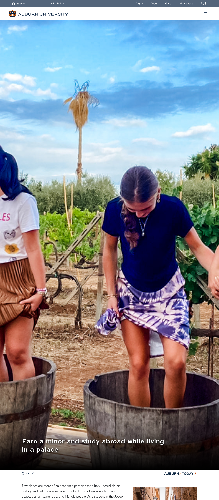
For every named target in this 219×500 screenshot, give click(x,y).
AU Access (186, 3)
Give (170, 3)
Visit (154, 3)
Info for (57, 3)
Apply (139, 3)
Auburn (20, 3)
